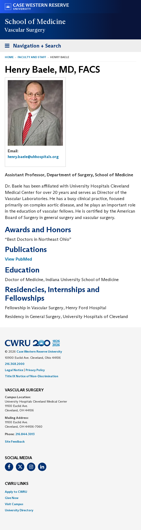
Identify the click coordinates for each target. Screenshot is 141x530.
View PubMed (18, 259)
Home (9, 57)
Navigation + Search (31, 46)
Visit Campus (14, 504)
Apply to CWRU (16, 492)
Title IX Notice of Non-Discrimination (31, 376)
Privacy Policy (35, 370)
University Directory (19, 510)
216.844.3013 (25, 434)
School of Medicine (35, 21)
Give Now (11, 498)
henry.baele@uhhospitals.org (33, 156)
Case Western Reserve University (39, 351)
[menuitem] (70, 492)
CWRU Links (16, 484)
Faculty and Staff (32, 57)
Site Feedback (15, 442)
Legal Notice (14, 370)
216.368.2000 (14, 364)
